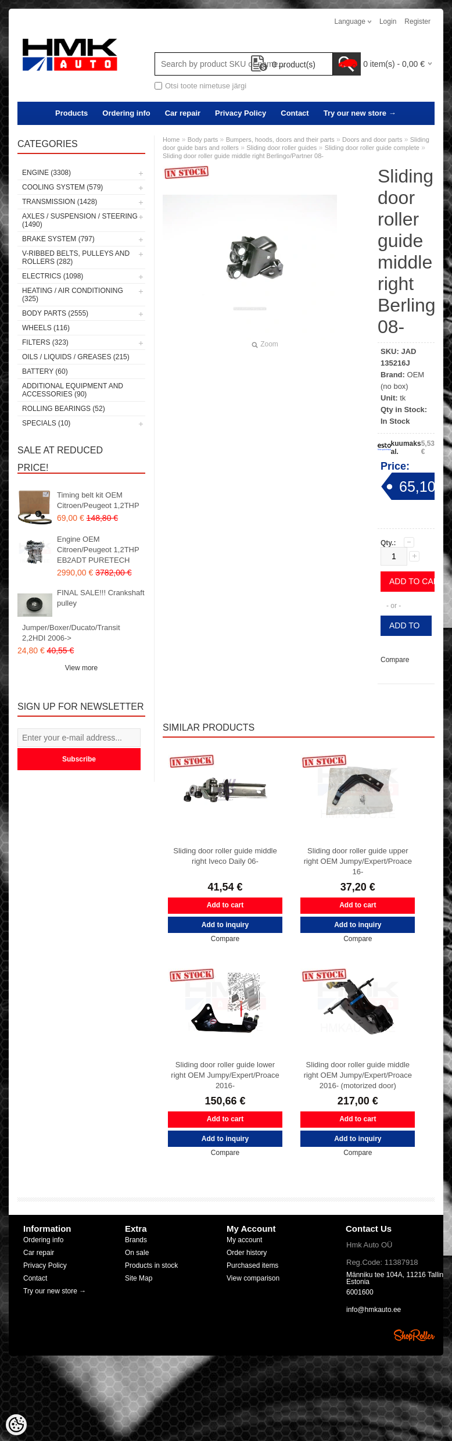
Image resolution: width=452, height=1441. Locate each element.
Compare (395, 660)
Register (417, 21)
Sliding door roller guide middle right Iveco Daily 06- (225, 856)
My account (244, 1239)
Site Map (138, 1278)
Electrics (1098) (52, 276)
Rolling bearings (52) (63, 409)
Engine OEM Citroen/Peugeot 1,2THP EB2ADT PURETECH (98, 549)
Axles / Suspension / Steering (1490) (80, 220)
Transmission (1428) (59, 202)
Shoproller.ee (414, 1335)
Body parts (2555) (55, 313)
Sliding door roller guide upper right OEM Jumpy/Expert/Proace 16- (358, 861)
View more (81, 668)
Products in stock (151, 1265)
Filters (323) (45, 342)
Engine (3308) (46, 173)
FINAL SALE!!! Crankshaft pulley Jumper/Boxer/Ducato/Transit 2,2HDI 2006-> (83, 615)
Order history (247, 1252)
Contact (294, 113)
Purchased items (252, 1265)
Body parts (203, 139)
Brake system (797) (58, 239)
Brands (136, 1239)
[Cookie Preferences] (16, 1424)
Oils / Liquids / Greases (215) (76, 357)
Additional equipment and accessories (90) (72, 390)
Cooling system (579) (62, 187)
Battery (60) (45, 371)
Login (387, 21)
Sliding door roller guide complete (372, 147)
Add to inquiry (406, 628)
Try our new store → (360, 113)
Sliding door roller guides (281, 147)
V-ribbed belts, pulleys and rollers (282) (76, 257)
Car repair (182, 113)
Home (171, 139)
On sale (137, 1252)
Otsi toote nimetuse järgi (205, 85)
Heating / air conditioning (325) (72, 295)
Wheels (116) (46, 328)
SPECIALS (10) (46, 423)
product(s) (283, 64)
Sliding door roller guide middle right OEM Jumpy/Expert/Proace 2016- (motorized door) (358, 1075)
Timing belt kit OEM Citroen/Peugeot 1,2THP (98, 500)
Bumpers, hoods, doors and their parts (280, 139)
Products (71, 113)
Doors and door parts (372, 139)
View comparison (253, 1278)
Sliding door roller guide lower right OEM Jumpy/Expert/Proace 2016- (225, 1075)
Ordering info (126, 113)
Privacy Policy (240, 113)
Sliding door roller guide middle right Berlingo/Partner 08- (243, 155)
